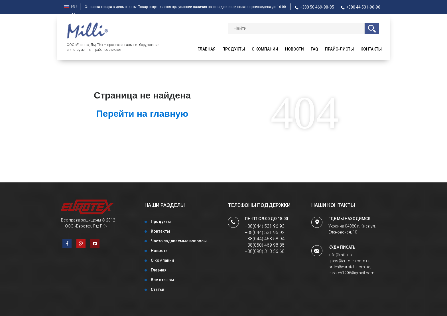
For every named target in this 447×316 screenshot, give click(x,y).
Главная (207, 49)
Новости (294, 49)
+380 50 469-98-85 (314, 7)
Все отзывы (162, 279)
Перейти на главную (142, 113)
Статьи (157, 289)
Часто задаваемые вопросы (179, 241)
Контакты (371, 49)
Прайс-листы (339, 49)
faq (314, 49)
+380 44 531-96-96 (360, 7)
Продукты (233, 49)
